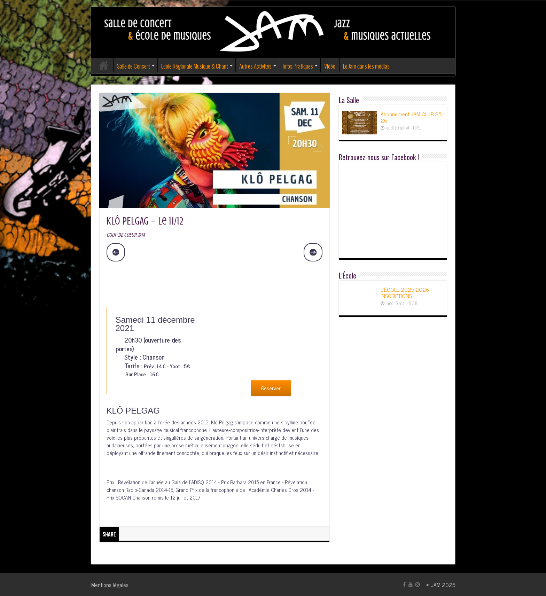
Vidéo (329, 66)
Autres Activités (255, 66)
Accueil (104, 65)
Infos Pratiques (298, 66)
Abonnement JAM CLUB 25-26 (412, 117)
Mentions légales (109, 584)
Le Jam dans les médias (366, 66)
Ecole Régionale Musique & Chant (194, 66)
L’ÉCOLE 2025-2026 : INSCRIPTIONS (406, 292)
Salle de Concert (133, 66)
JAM (435, 584)
